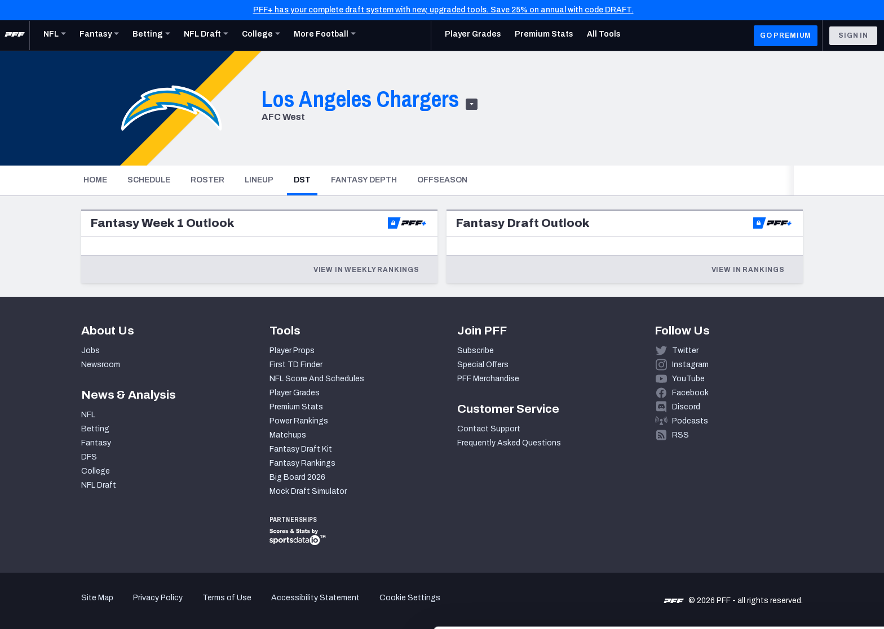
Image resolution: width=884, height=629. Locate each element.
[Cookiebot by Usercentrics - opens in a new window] (73, 607)
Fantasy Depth (364, 180)
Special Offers (483, 364)
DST (305, 179)
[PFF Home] (15, 35)
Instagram (690, 364)
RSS (680, 435)
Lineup (259, 180)
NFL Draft (98, 485)
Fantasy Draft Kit (300, 449)
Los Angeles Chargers (360, 99)
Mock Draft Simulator (308, 491)
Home (95, 180)
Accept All (790, 527)
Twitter (685, 350)
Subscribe (475, 350)
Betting (95, 429)
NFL (88, 415)
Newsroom (100, 364)
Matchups (287, 435)
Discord (686, 407)
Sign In (853, 35)
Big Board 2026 (297, 477)
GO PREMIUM (785, 35)
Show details (174, 607)
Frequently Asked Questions (509, 443)
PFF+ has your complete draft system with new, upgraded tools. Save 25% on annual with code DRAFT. (443, 10)
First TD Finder (295, 364)
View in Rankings (748, 270)
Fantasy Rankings (302, 463)
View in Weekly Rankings (366, 270)
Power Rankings (298, 421)
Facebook (690, 393)
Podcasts (690, 421)
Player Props (292, 350)
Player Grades (294, 393)
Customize (790, 564)
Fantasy (96, 443)
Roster (207, 180)
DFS (89, 457)
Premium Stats (296, 407)
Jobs (90, 350)
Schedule (148, 180)
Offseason (442, 180)
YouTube (688, 378)
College (95, 471)
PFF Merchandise (488, 378)
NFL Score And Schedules (316, 378)
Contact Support (488, 429)
